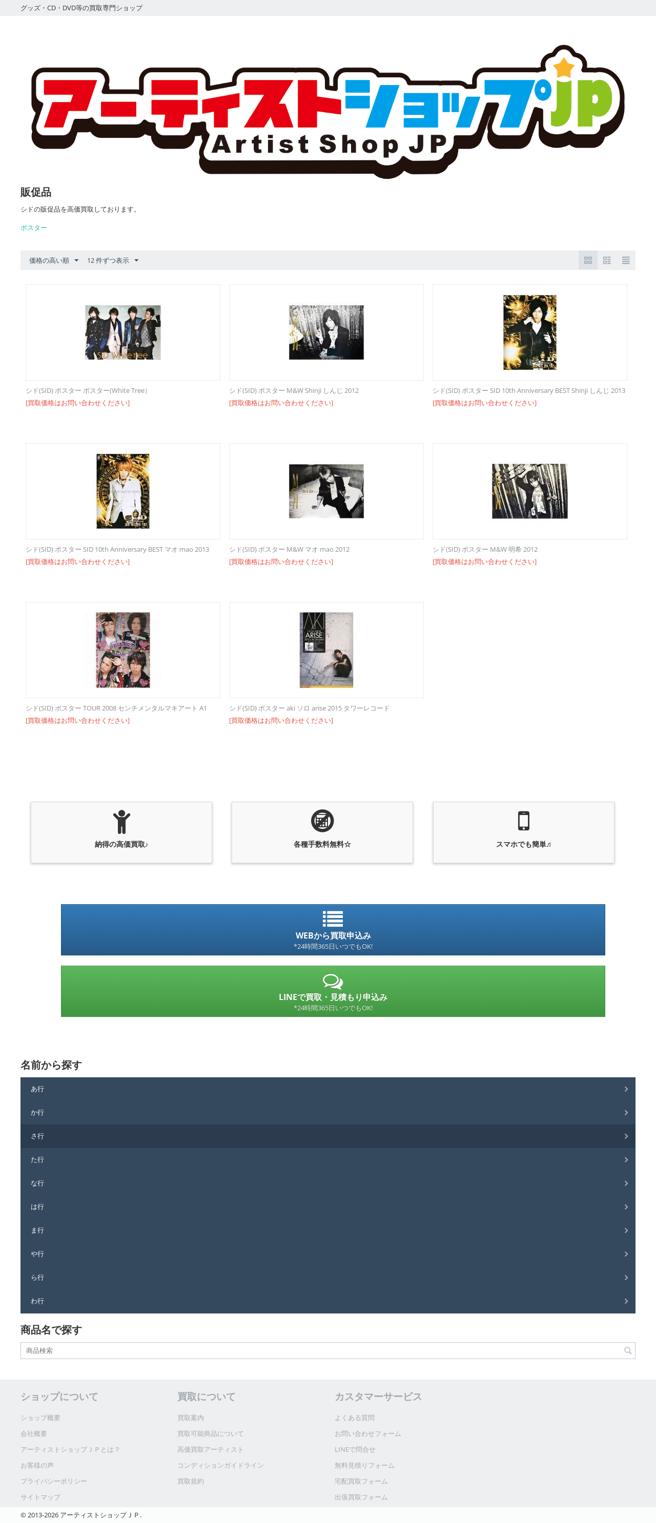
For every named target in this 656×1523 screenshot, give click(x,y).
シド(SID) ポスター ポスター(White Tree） (88, 390)
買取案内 (190, 1417)
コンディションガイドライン (220, 1465)
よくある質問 (355, 1417)
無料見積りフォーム (365, 1465)
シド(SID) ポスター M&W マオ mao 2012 (289, 549)
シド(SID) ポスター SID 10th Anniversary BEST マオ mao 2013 (117, 549)
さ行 (37, 1135)
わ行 (37, 1300)
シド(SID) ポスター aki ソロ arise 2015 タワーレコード (309, 708)
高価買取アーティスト (210, 1449)
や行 (37, 1253)
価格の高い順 (53, 261)
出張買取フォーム (361, 1496)
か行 (37, 1112)
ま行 (37, 1230)
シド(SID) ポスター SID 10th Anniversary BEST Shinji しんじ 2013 (529, 390)
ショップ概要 (40, 1417)
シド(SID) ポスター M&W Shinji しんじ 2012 (294, 390)
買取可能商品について (210, 1433)
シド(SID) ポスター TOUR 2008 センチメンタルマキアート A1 (116, 708)
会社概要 (33, 1433)
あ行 (37, 1088)
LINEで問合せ (355, 1449)
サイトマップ (40, 1496)
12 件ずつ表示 (112, 261)
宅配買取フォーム (361, 1481)
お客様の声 (37, 1465)
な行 (37, 1182)
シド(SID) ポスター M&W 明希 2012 (485, 549)
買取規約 (190, 1481)
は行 (37, 1206)
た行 (37, 1159)
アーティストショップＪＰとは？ (70, 1449)
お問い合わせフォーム (368, 1433)
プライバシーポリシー (53, 1481)
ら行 (37, 1277)
